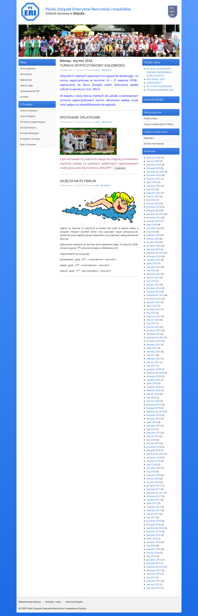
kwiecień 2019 (153, 432)
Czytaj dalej (120, 168)
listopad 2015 (153, 563)
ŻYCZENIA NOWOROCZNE (159, 89)
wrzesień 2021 (153, 341)
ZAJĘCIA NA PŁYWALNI (78, 181)
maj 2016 (151, 545)
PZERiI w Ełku (151, 118)
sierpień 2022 (153, 302)
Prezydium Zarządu (30, 138)
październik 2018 (155, 453)
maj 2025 (151, 189)
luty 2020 (151, 397)
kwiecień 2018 (153, 475)
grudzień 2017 (153, 485)
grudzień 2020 (153, 369)
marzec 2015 (152, 584)
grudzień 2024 (153, 206)
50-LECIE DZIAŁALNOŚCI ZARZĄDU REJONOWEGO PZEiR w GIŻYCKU (159, 72)
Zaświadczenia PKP (30, 91)
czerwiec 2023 (153, 267)
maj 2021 (151, 355)
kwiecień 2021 (153, 358)
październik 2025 (155, 171)
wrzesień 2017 (153, 496)
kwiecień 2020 (153, 390)
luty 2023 (151, 281)
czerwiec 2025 (153, 185)
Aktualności (26, 74)
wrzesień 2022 (153, 298)
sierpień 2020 (153, 379)
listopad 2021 (153, 333)
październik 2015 (155, 566)
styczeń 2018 (153, 482)
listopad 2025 (153, 168)
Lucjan (97, 70)
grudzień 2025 (153, 164)
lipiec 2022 (151, 305)
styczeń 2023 (153, 284)
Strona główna (27, 68)
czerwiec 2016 (153, 542)
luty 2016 (151, 556)
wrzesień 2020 (153, 376)
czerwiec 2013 (153, 588)
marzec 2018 (152, 478)
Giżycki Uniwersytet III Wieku (159, 124)
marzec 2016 (152, 552)
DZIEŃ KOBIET (154, 82)
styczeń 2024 (153, 242)
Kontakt (24, 96)
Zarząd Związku (28, 127)
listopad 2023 (153, 249)
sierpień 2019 (153, 418)
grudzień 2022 (153, 288)
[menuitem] (37, 68)
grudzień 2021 (153, 330)
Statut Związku (27, 116)
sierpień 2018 (153, 460)
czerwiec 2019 (153, 425)
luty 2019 (151, 439)
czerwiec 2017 (153, 506)
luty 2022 (151, 323)
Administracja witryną (30, 601)
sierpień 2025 (153, 178)
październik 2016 (155, 528)
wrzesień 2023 (153, 256)
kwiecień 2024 (153, 235)
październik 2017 (155, 492)
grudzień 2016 (153, 520)
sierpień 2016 (153, 535)
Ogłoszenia (26, 79)
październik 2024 (155, 214)
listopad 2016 (153, 524)
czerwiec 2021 (153, 351)
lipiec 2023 (151, 263)
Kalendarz (149, 137)
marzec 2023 (152, 277)
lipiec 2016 (151, 538)
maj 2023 (151, 270)
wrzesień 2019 (153, 415)
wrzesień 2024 (153, 217)
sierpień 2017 (153, 499)
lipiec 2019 (151, 422)
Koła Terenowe (28, 144)
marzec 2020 (152, 393)
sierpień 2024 (153, 221)
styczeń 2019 (153, 443)
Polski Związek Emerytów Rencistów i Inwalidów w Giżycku (99, 11)
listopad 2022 (153, 291)
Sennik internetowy (154, 143)
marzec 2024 (152, 238)
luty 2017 (151, 517)
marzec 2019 (152, 436)
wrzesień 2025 (153, 175)
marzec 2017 (152, 513)
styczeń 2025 (153, 203)
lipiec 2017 (151, 503)
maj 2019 (151, 429)
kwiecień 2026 (153, 157)
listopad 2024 (153, 210)
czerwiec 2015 (153, 573)
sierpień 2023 (153, 259)
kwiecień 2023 (153, 274)
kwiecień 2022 (153, 316)
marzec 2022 (152, 319)
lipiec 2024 (151, 224)
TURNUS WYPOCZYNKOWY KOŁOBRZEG (92, 65)
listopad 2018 (153, 450)
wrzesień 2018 (153, 457)
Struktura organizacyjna (32, 121)
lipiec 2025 (151, 182)
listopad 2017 (153, 489)
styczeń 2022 (153, 326)
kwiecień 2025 (153, 192)
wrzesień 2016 (153, 531)
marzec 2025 (152, 196)
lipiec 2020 (151, 383)
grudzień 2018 (153, 446)
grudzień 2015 (153, 559)
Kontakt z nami (53, 601)
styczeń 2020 (153, 400)
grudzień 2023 (153, 245)
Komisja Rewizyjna (29, 133)
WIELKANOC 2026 (155, 79)
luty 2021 (151, 365)
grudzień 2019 (153, 404)
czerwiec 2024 (153, 228)
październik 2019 (155, 411)
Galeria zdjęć (26, 85)
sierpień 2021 (153, 344)
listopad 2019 (153, 408)
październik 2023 (155, 252)
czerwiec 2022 (153, 309)
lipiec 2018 (151, 464)
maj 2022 (151, 312)
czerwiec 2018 (153, 467)
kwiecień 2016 (153, 549)
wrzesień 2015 (153, 570)
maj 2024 (151, 231)
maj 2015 (151, 577)
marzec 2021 (152, 362)
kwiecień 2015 (153, 580)
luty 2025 (151, 199)
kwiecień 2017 (153, 510)
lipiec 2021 (151, 348)
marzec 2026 (152, 161)
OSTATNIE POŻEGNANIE (159, 86)
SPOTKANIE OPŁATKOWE (80, 117)
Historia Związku (28, 110)
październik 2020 (155, 372)
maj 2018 (151, 471)
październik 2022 (155, 295)
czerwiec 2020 (153, 386)
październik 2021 (155, 337)
